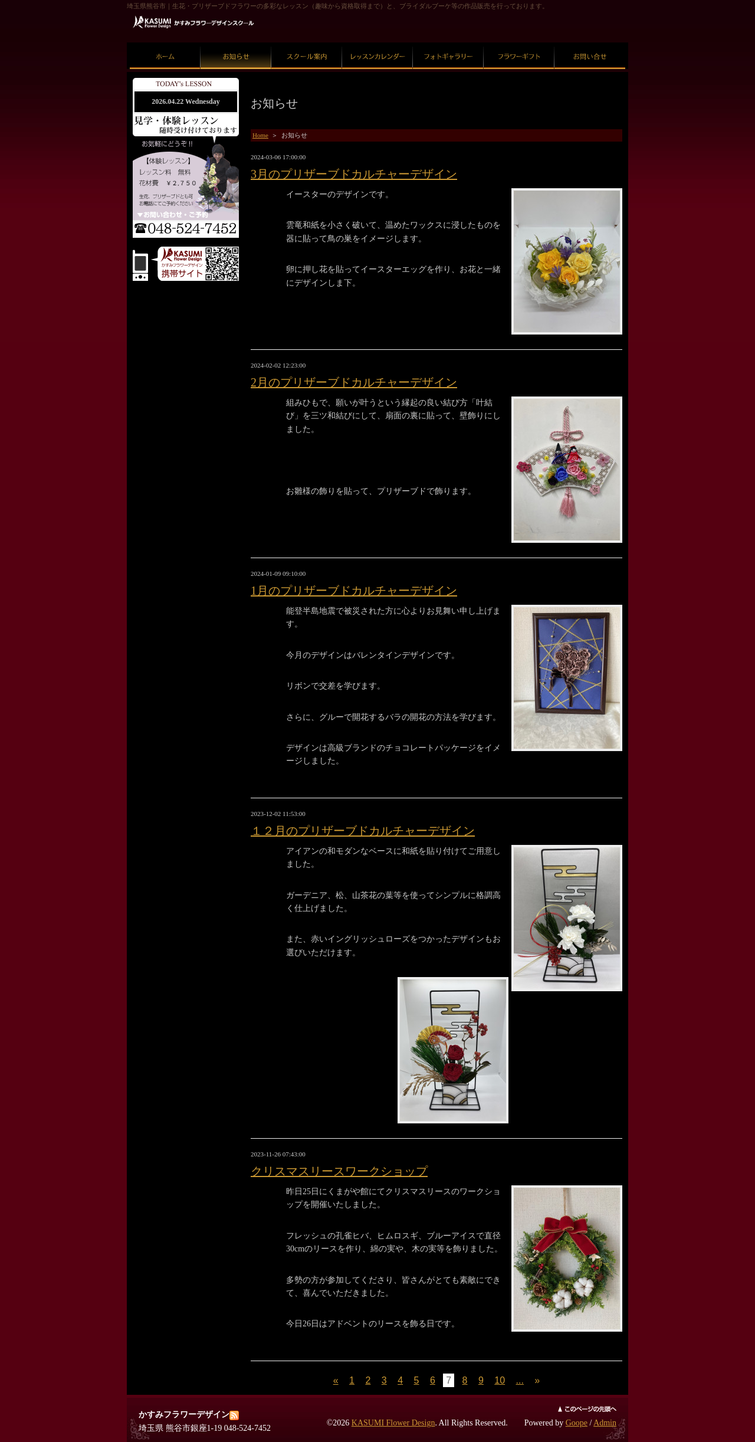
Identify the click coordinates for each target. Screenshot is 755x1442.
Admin (604, 1422)
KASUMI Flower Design (393, 1422)
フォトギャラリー (448, 42)
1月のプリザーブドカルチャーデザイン (354, 590)
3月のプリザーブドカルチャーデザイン (354, 174)
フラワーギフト (519, 42)
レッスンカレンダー (377, 42)
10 (499, 1380)
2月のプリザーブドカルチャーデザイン (354, 382)
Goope (576, 1422)
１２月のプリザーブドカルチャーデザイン (363, 830)
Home (260, 135)
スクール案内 (306, 42)
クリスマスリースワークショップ (339, 1171)
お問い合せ (590, 42)
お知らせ (236, 42)
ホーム (165, 42)
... (520, 1380)
